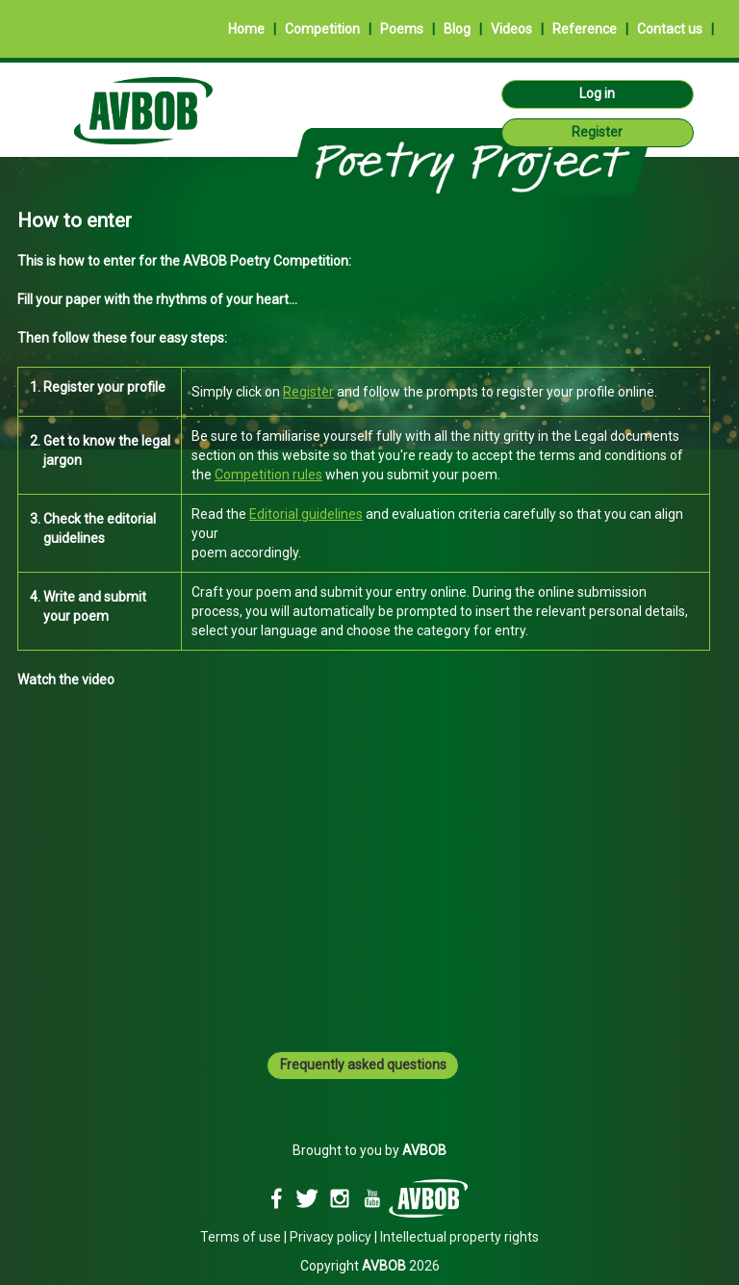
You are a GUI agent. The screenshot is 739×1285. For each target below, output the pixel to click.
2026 (401, 1265)
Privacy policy (330, 1237)
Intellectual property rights (459, 1237)
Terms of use (240, 1237)
